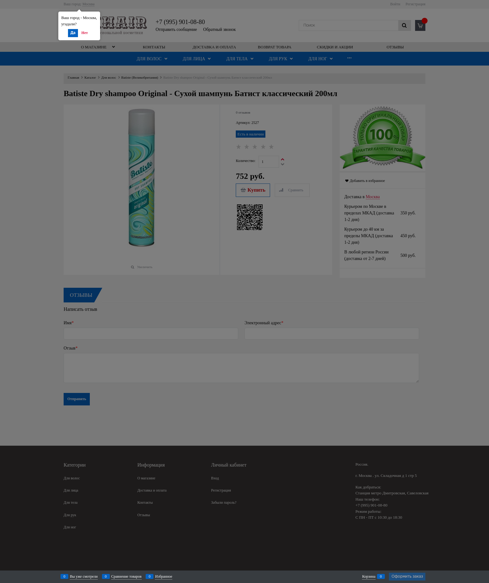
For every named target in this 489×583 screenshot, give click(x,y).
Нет (84, 33)
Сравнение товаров (126, 576)
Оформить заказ (407, 576)
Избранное (163, 576)
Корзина (368, 576)
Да (72, 33)
